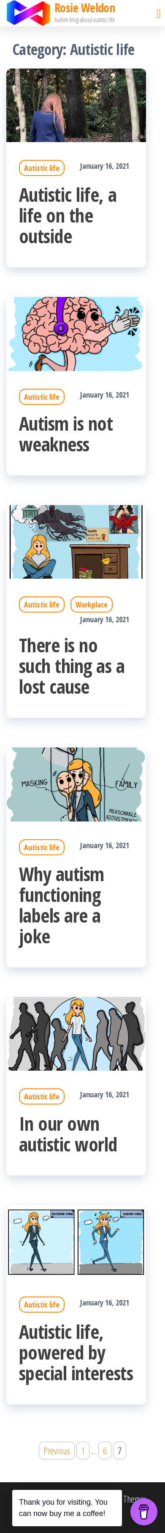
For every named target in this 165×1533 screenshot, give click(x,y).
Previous (56, 1450)
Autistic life (42, 168)
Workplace (92, 604)
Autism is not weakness (66, 433)
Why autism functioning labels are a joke (61, 905)
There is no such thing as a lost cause (71, 665)
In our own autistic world (68, 1133)
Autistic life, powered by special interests (76, 1352)
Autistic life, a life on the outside (68, 215)
